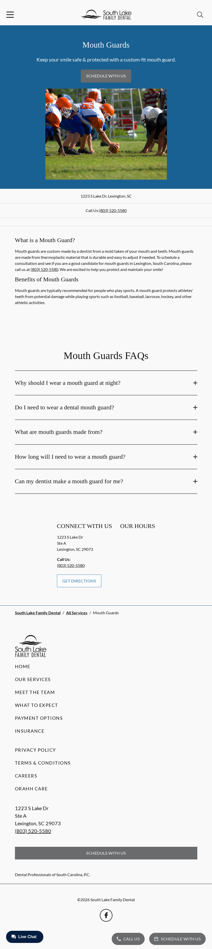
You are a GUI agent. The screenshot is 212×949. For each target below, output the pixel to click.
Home (22, 666)
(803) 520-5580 (113, 210)
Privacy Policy (35, 750)
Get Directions (79, 580)
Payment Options (39, 718)
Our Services (33, 679)
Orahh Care (31, 788)
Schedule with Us (106, 75)
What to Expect (36, 705)
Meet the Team (35, 692)
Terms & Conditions (43, 763)
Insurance (30, 731)
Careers (26, 775)
